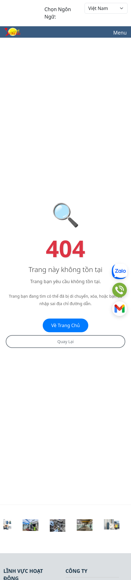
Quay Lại (65, 341)
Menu (120, 32)
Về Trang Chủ (65, 325)
